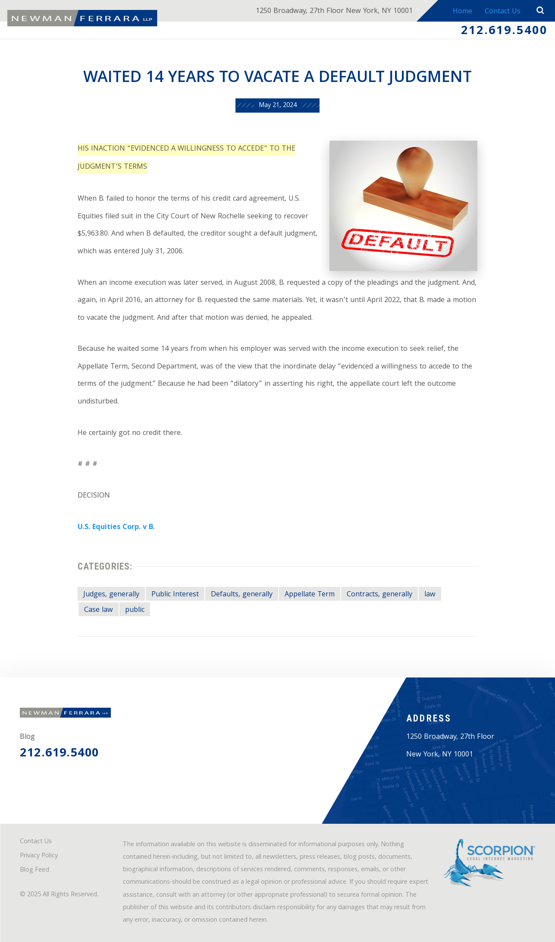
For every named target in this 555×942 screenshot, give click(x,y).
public (134, 611)
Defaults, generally (242, 595)
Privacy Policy (39, 856)
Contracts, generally (379, 595)
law (430, 595)
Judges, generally (111, 595)
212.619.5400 (504, 32)
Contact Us (503, 12)
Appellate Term (310, 595)
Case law (98, 611)
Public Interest (175, 595)
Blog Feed (34, 870)
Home (462, 12)
